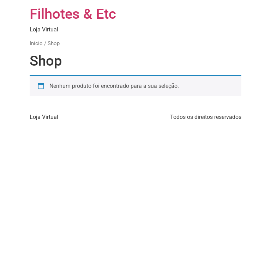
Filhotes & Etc (73, 14)
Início (36, 43)
